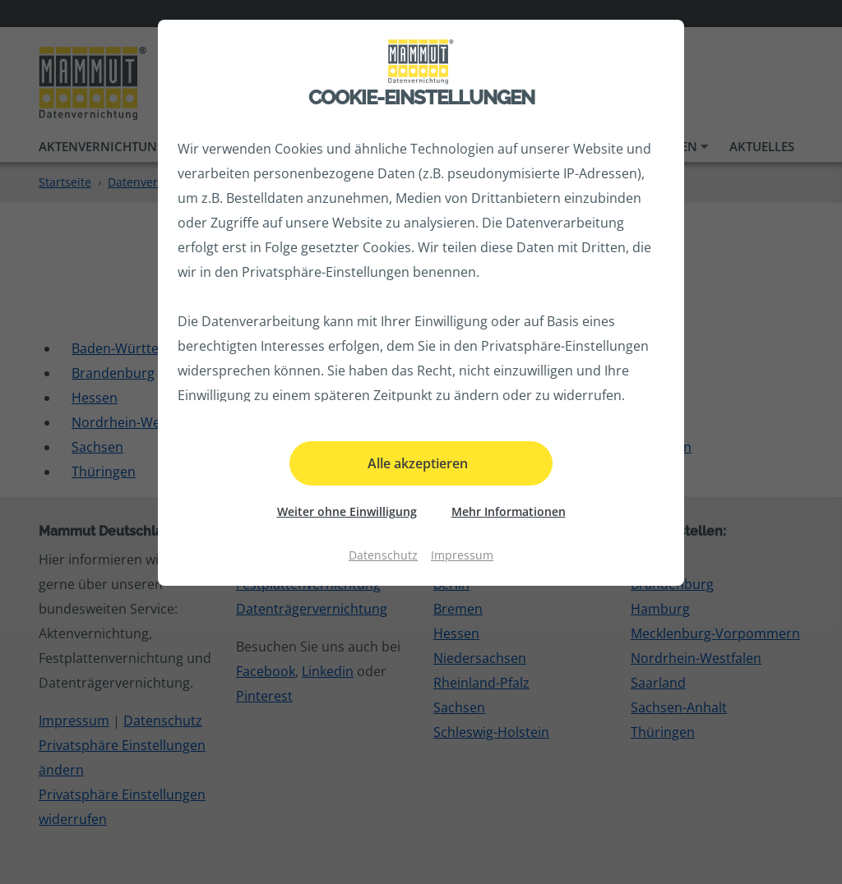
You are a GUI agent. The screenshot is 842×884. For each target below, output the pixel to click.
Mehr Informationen (508, 511)
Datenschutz (383, 555)
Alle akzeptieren (418, 463)
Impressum (462, 555)
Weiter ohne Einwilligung (347, 511)
